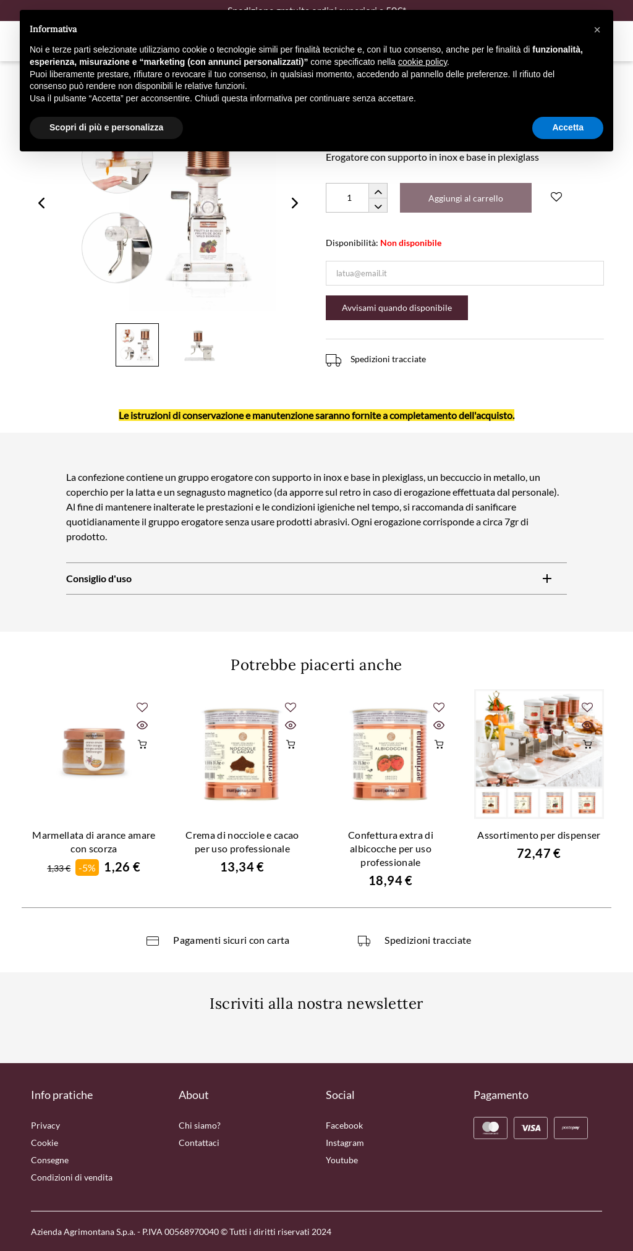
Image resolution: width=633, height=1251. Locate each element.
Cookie (44, 1142)
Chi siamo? (200, 1125)
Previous (41, 202)
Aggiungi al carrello (465, 198)
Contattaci (199, 1142)
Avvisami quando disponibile (397, 307)
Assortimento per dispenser (538, 835)
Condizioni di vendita (72, 1177)
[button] (597, 30)
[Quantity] (357, 198)
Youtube (342, 1160)
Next (295, 202)
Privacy (45, 1125)
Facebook (344, 1125)
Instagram (345, 1142)
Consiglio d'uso (99, 578)
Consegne (50, 1160)
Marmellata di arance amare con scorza (93, 841)
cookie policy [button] (422, 62)
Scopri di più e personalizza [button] (106, 127)
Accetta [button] (568, 127)
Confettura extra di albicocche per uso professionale (390, 848)
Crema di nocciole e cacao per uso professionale (242, 841)
